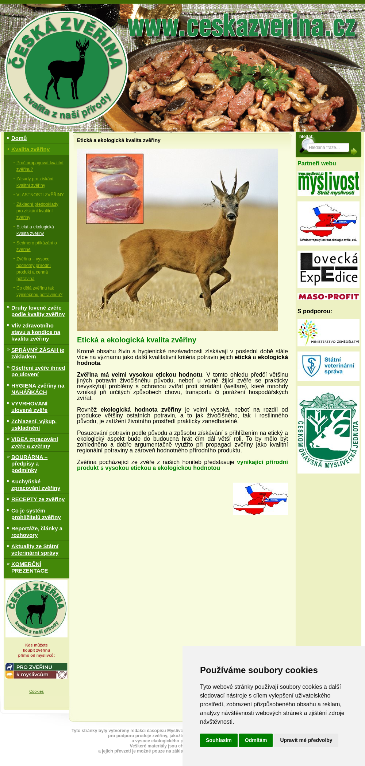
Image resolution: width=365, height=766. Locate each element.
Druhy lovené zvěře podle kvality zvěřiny (38, 311)
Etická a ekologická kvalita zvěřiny (35, 230)
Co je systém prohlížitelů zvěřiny (36, 513)
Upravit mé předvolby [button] (306, 740)
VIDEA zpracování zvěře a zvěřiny (34, 442)
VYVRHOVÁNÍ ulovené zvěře (29, 406)
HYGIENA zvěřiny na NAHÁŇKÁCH (37, 388)
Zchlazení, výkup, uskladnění (34, 424)
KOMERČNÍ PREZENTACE (29, 567)
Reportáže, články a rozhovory (36, 531)
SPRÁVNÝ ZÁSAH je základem (37, 353)
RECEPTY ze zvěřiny (38, 499)
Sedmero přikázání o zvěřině (36, 246)
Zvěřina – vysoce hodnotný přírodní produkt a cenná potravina (33, 268)
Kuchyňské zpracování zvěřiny (35, 484)
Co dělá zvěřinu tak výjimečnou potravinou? (39, 291)
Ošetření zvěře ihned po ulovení (38, 371)
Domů (19, 138)
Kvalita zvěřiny (30, 149)
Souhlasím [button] (219, 740)
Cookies (36, 691)
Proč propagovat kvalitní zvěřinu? (40, 166)
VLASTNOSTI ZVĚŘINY (40, 194)
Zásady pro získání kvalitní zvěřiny (34, 182)
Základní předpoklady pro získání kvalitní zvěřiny (37, 211)
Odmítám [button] (256, 740)
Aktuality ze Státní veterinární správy (34, 549)
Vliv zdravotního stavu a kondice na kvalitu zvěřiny (35, 332)
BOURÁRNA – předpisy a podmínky (29, 463)
